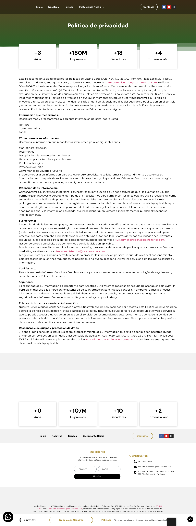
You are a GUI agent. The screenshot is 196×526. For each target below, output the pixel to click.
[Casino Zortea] (98, 389)
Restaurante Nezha (92, 7)
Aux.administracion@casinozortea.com (132, 82)
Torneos (68, 6)
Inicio (39, 6)
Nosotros (53, 6)
